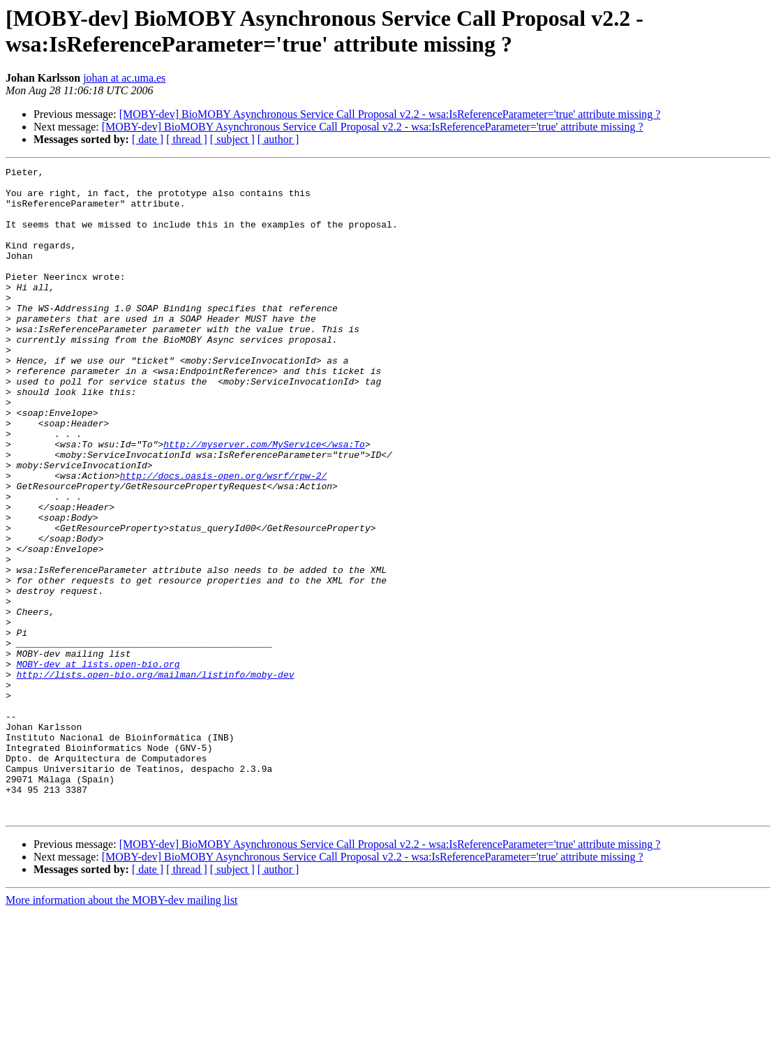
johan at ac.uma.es (124, 78)
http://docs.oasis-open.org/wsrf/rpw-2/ (223, 538)
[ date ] (147, 139)
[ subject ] (232, 139)
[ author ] (278, 139)
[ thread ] (186, 139)
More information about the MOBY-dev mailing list (121, 1030)
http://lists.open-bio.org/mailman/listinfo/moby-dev (155, 777)
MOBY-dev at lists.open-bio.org (98, 764)
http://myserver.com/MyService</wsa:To (264, 500)
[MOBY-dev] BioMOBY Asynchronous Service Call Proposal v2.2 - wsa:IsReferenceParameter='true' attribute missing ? (390, 114)
